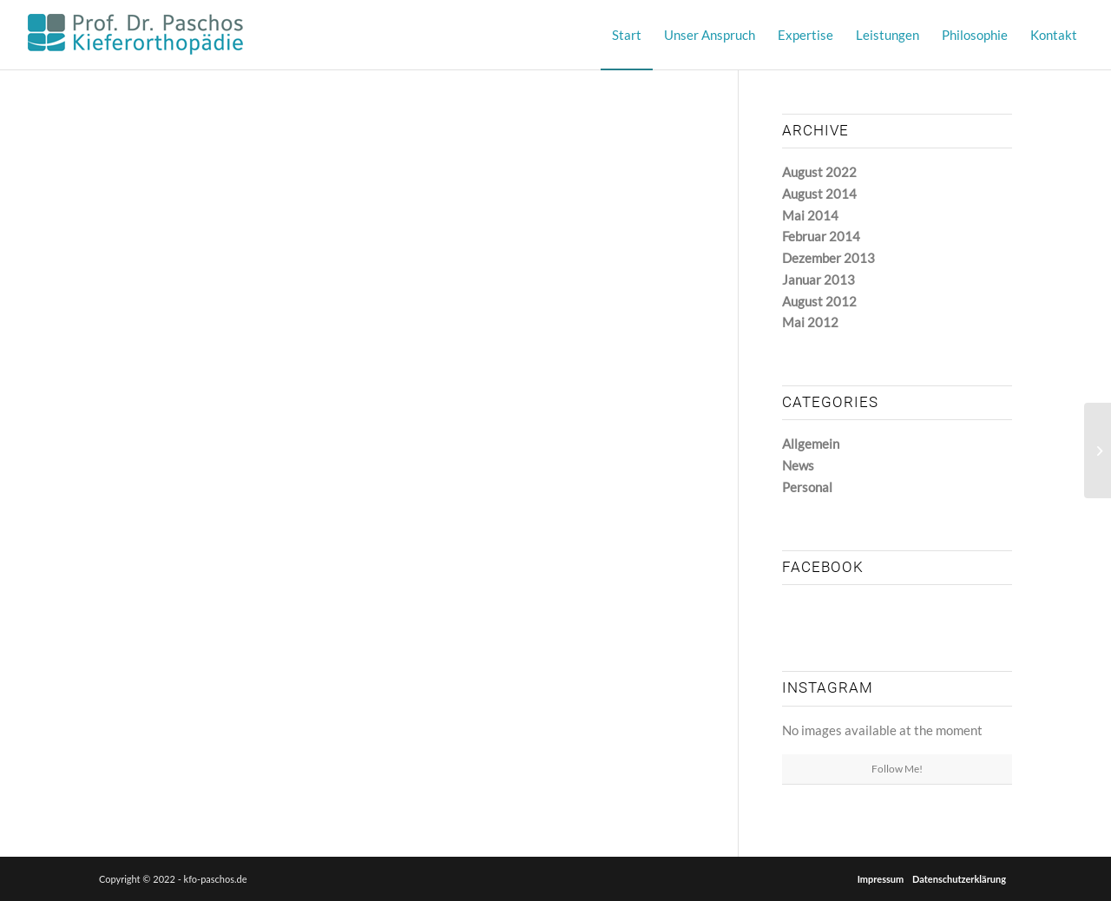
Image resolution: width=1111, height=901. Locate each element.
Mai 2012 (810, 322)
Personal (807, 487)
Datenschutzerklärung (959, 879)
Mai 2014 (810, 215)
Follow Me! (897, 768)
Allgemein (810, 443)
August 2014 (819, 193)
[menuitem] (627, 34)
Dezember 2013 (828, 258)
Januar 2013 (818, 279)
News (798, 465)
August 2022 (819, 172)
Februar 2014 (821, 236)
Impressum (881, 879)
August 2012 (819, 301)
